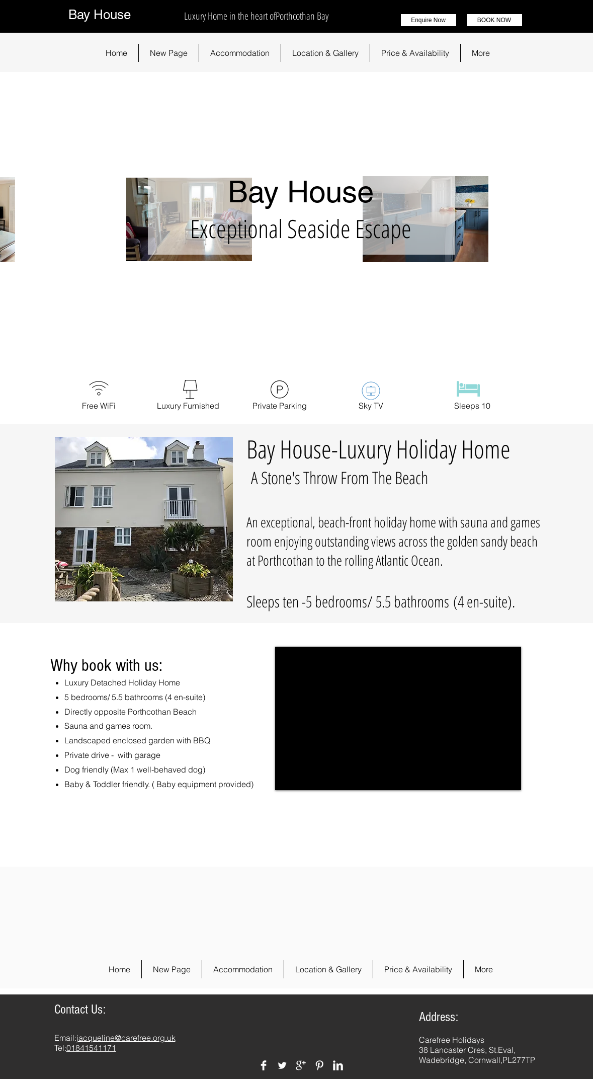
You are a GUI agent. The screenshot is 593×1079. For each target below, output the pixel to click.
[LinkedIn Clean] (338, 1065)
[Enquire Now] (428, 20)
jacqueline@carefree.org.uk (126, 1038)
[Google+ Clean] (301, 1065)
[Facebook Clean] (264, 1065)
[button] (240, 53)
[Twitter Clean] (282, 1065)
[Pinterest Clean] (319, 1065)
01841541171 (91, 1048)
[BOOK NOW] (494, 20)
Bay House (99, 14)
